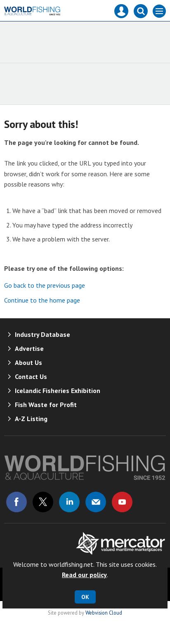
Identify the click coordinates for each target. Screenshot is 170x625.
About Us (28, 362)
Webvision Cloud (103, 612)
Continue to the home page (42, 300)
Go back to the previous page (44, 285)
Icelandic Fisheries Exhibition (57, 390)
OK (85, 597)
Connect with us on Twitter (43, 502)
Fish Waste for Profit (46, 404)
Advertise (29, 348)
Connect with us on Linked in (69, 502)
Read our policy (84, 575)
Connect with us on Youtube (122, 502)
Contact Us (31, 376)
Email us (95, 502)
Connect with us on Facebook (16, 502)
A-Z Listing (31, 418)
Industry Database (42, 334)
